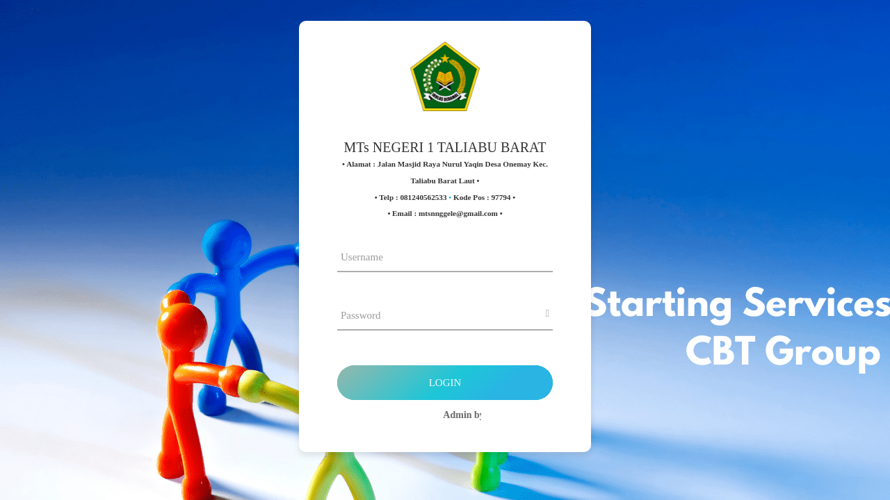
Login (445, 382)
